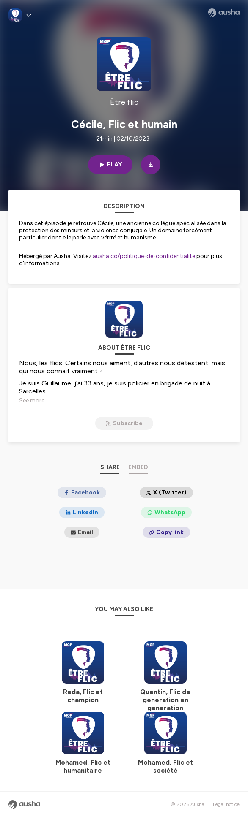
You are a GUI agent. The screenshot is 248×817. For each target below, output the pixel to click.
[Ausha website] (224, 12)
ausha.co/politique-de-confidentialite (144, 256)
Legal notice (226, 804)
